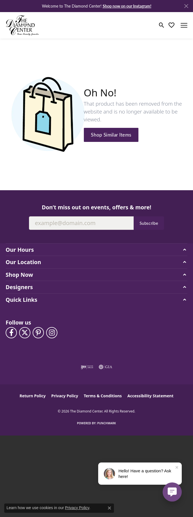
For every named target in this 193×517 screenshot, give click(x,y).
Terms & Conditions (103, 395)
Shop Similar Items (111, 134)
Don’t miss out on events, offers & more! (96, 207)
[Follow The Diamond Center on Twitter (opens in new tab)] (24, 332)
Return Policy (33, 395)
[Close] (186, 6)
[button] (161, 25)
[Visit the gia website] (105, 367)
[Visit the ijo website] (87, 367)
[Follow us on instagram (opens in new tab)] (51, 332)
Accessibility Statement (150, 395)
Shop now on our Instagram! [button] (127, 6)
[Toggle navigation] (184, 25)
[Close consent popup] (109, 508)
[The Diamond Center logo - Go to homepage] (22, 25)
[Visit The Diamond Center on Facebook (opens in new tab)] (11, 332)
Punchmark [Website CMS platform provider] (106, 423)
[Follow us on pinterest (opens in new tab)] (38, 332)
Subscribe (149, 223)
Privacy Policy (64, 395)
